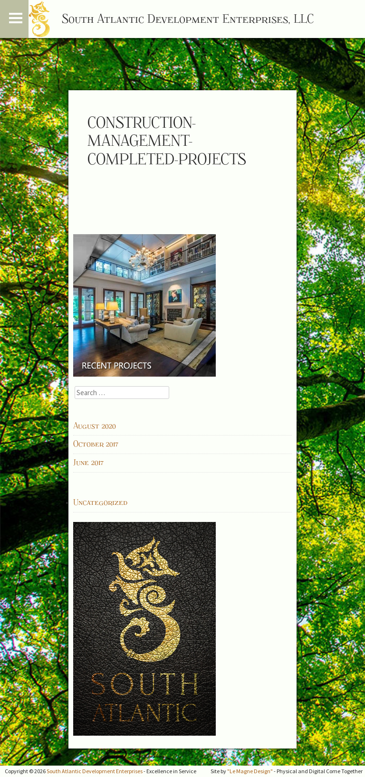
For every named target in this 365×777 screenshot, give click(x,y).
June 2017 (88, 462)
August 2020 (94, 426)
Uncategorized (100, 502)
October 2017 (95, 444)
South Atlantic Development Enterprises (95, 771)
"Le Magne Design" (250, 771)
